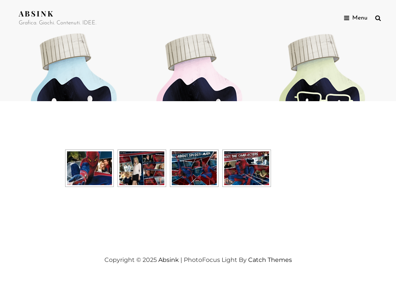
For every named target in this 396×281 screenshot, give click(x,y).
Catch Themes (270, 259)
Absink (36, 13)
